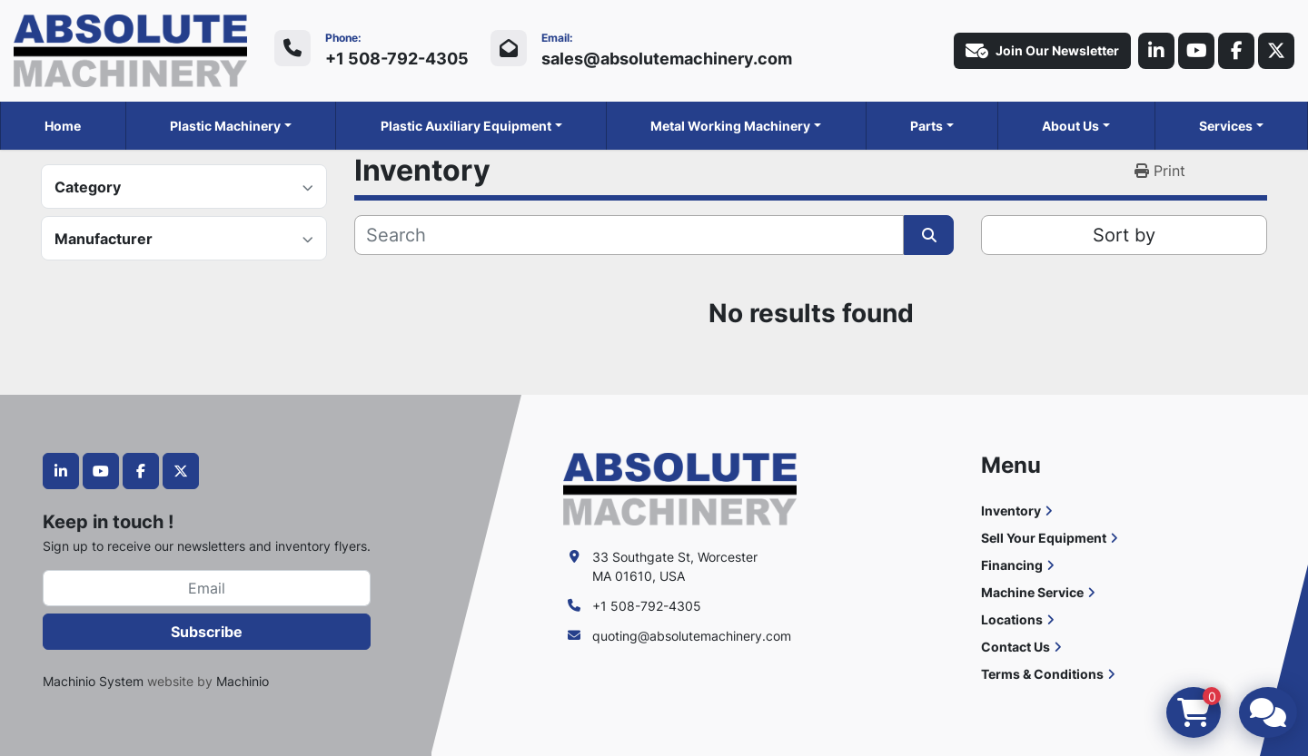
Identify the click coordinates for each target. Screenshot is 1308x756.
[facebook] (1236, 51)
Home (63, 125)
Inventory (1011, 510)
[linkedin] (1156, 51)
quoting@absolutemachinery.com (691, 635)
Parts (926, 125)
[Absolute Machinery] (680, 488)
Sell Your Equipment (1043, 537)
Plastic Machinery (225, 125)
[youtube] (1196, 51)
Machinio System (93, 681)
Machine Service (1032, 592)
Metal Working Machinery (730, 125)
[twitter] (1276, 51)
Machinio (242, 681)
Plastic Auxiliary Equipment (466, 125)
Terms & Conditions (1042, 674)
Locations (1012, 619)
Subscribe (207, 632)
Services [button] (1226, 125)
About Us (1070, 125)
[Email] (207, 588)
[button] (231, 126)
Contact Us (1015, 646)
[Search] (629, 235)
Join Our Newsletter (1042, 51)
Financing (1012, 565)
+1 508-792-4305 (397, 58)
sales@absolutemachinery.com (666, 58)
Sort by (1124, 235)
